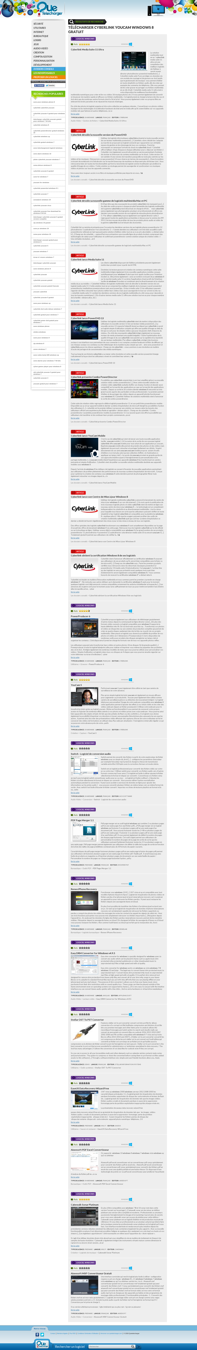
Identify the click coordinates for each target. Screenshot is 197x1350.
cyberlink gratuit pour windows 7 (45, 315)
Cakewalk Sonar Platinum (85, 1204)
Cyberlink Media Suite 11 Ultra (87, 49)
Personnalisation (44, 60)
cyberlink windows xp (41, 136)
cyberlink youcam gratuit (42, 280)
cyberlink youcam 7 (40, 194)
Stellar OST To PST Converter (87, 1019)
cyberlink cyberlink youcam (43, 108)
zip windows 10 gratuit (41, 223)
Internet (39, 32)
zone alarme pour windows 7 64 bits (47, 361)
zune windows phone (41, 326)
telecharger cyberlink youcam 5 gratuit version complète (48, 218)
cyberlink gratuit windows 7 (43, 142)
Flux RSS (73, 1333)
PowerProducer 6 (80, 616)
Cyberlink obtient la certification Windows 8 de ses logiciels (103, 555)
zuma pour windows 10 (42, 234)
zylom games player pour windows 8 (47, 366)
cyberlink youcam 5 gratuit (43, 297)
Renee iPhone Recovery (84, 889)
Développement (43, 64)
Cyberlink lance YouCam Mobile (88, 435)
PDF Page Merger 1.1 (82, 820)
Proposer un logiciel (46, 77)
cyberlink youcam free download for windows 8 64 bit (47, 212)
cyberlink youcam (40, 274)
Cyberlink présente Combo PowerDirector (94, 377)
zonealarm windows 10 (42, 200)
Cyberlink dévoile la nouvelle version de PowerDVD (99, 134)
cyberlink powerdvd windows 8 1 (45, 188)
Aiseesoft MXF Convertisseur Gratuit (91, 1273)
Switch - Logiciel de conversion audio (91, 753)
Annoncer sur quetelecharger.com (111, 1333)
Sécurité (38, 23)
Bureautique (41, 36)
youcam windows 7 (40, 251)
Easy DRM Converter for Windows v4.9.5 (93, 953)
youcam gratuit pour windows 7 (45, 384)
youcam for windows (41, 182)
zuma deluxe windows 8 (42, 165)
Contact (52, 1333)
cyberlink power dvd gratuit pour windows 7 (45, 321)
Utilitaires (40, 27)
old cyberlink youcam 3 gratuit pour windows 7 (46, 373)
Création (39, 52)
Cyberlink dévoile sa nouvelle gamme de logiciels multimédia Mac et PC (109, 200)
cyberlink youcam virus (42, 205)
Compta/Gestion (43, 56)
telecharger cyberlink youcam (44, 263)
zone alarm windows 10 (42, 154)
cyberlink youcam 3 (40, 378)
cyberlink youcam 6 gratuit (43, 171)
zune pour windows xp (41, 303)
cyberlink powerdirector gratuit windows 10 (48, 131)
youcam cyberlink (40, 292)
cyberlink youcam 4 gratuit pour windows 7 (49, 114)
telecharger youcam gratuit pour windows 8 (45, 241)
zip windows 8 (38, 343)
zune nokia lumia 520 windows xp (46, 355)
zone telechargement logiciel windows (47, 148)
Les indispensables (44, 73)
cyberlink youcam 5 (40, 246)
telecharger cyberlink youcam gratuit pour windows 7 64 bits (47, 120)
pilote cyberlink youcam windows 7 (46, 159)
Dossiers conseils (44, 68)
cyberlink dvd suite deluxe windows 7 (47, 309)
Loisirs (37, 40)
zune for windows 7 (40, 177)
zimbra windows (39, 332)
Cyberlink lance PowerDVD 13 (87, 318)
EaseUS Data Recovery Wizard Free (90, 1088)
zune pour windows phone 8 (44, 102)
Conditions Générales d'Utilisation (88, 1333)
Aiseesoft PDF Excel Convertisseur (90, 1149)
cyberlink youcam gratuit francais (46, 286)
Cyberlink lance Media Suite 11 (87, 259)
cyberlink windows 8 (41, 125)
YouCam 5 (76, 685)
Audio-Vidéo (41, 48)
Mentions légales (62, 1333)
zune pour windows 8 (41, 338)
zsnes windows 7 (39, 349)
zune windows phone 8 (42, 269)
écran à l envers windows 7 (43, 257)
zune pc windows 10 (41, 228)
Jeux (36, 44)
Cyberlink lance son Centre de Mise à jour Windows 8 (99, 496)
